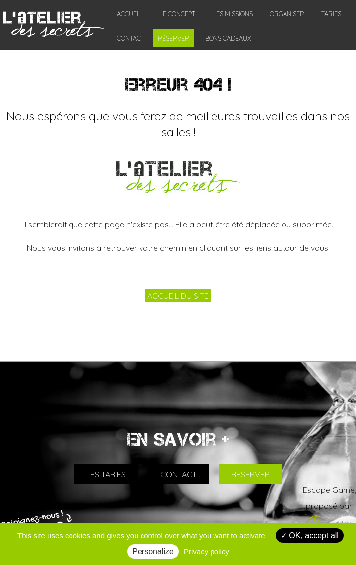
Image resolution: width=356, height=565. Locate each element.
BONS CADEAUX (228, 38)
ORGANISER (287, 14)
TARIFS (331, 14)
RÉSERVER (173, 38)
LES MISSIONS (233, 14)
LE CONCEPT (177, 14)
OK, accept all (310, 535)
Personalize (153, 551)
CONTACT (130, 38)
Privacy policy (206, 551)
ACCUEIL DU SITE (178, 296)
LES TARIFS (106, 474)
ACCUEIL (129, 14)
